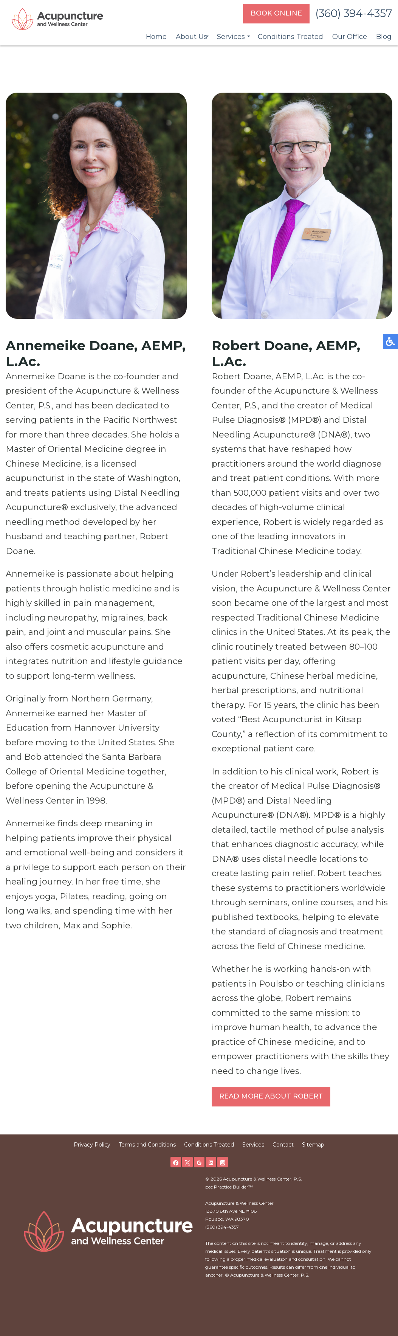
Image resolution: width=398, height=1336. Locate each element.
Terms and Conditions (147, 1144)
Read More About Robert (271, 1096)
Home (156, 37)
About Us (191, 37)
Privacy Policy (92, 1144)
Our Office (349, 37)
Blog (384, 37)
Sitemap (313, 1144)
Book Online (276, 13)
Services (231, 37)
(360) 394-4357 (353, 13)
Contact (283, 1144)
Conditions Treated (290, 37)
